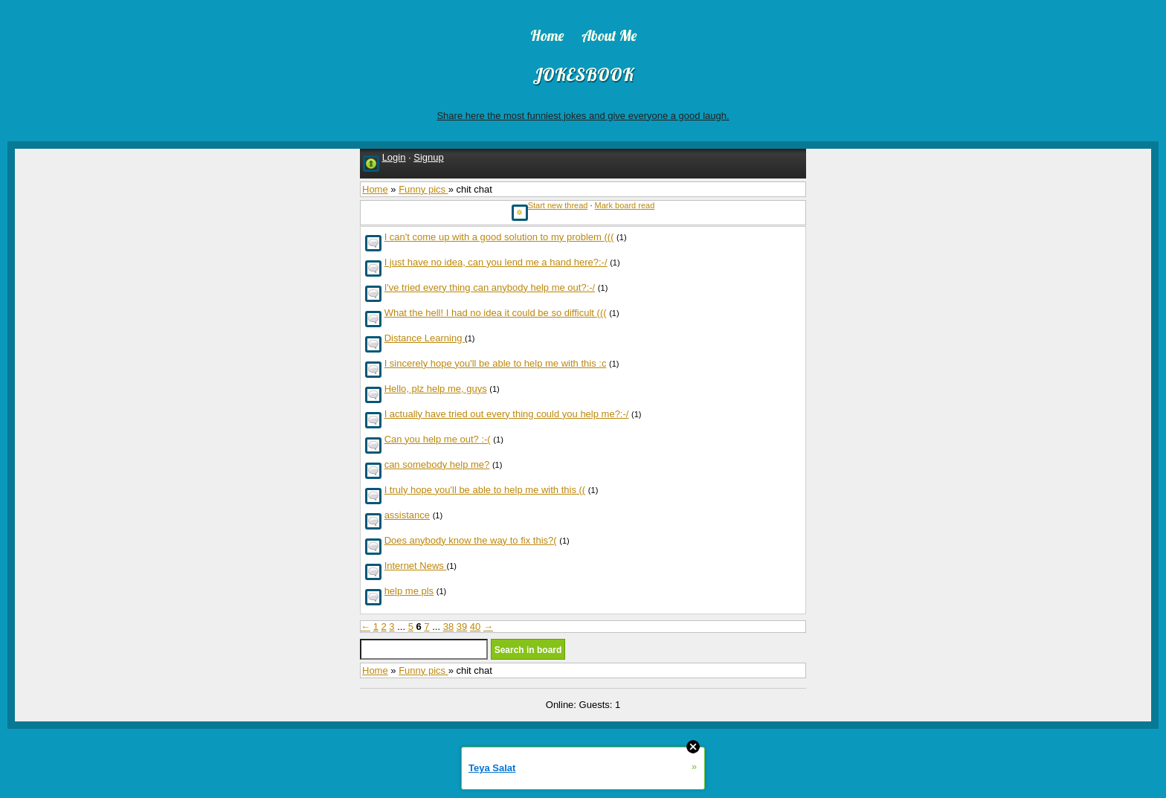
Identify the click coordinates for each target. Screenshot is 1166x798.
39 (462, 626)
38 (448, 626)
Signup (428, 157)
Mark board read (625, 205)
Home (375, 189)
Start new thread (558, 205)
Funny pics (423, 189)
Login (394, 157)
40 (475, 626)
